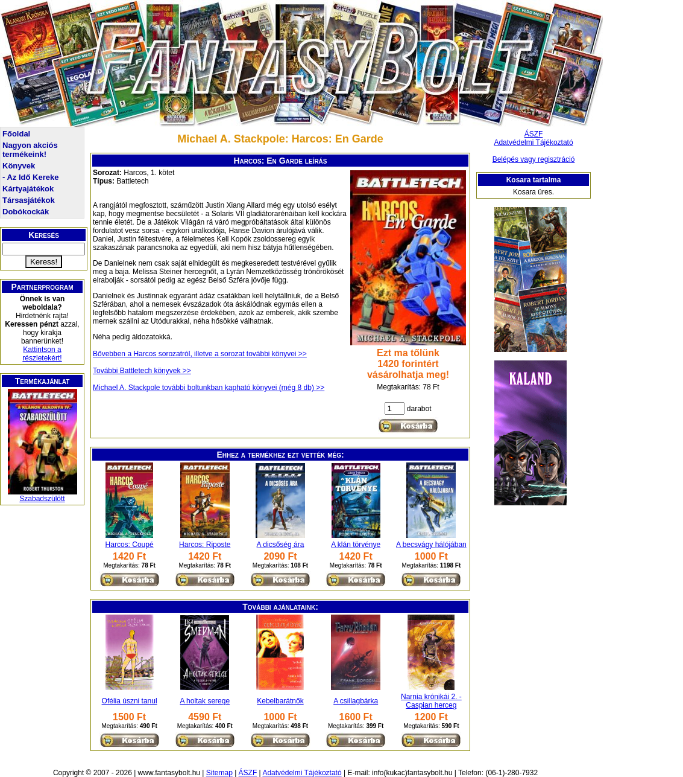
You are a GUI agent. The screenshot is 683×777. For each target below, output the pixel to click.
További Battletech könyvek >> (142, 370)
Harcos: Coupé (129, 544)
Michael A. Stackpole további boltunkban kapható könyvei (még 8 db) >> (208, 387)
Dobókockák (25, 211)
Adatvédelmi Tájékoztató (533, 142)
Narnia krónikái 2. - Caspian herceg (431, 700)
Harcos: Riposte (204, 544)
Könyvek (18, 165)
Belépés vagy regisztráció (534, 159)
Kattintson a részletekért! (41, 353)
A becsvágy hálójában (431, 544)
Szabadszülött (42, 498)
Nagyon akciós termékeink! (30, 150)
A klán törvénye (355, 544)
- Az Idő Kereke (30, 177)
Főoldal (16, 133)
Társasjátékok (28, 200)
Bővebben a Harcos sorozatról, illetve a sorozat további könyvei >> (200, 354)
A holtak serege (205, 701)
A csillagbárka (355, 701)
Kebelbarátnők (280, 701)
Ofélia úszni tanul (129, 701)
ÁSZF (533, 134)
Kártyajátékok (28, 188)
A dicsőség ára (280, 544)
